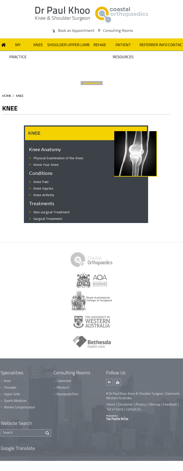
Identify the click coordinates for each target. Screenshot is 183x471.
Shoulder (10, 387)
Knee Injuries (43, 188)
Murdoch (63, 387)
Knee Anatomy (45, 149)
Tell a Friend (115, 409)
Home (6, 96)
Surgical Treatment (47, 218)
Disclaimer (125, 404)
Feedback (170, 404)
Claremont (64, 380)
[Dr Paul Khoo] (62, 13)
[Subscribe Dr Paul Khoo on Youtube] (117, 382)
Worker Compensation (19, 407)
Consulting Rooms (118, 30)
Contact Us (133, 409)
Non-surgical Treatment (51, 212)
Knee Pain (41, 181)
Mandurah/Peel (67, 394)
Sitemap (154, 404)
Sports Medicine (15, 400)
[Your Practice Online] (117, 417)
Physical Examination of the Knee (58, 158)
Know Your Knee (46, 164)
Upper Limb (12, 394)
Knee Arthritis (43, 195)
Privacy (141, 404)
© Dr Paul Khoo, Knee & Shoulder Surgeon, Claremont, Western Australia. (143, 395)
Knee (7, 380)
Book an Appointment (76, 30)
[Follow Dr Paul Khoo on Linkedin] (109, 382)
